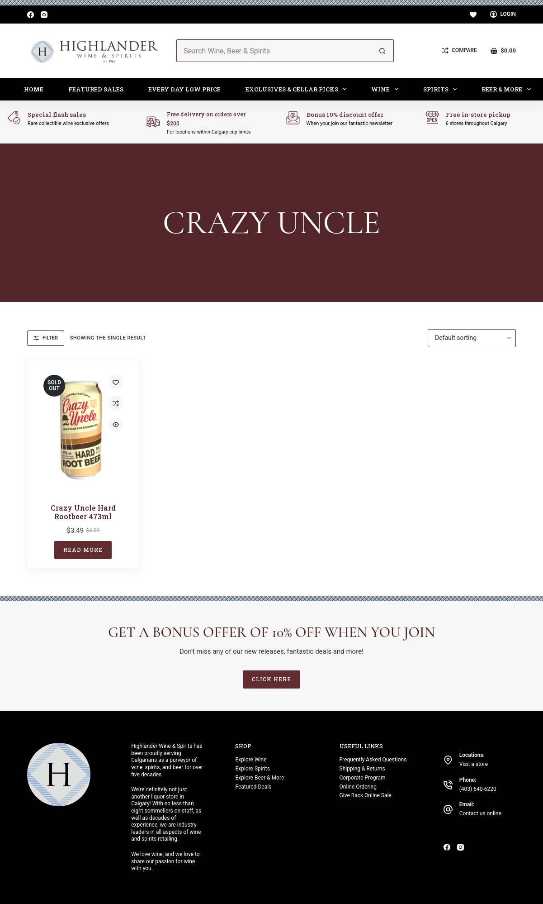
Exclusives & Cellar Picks (298, 89)
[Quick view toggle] (116, 424)
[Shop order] (472, 338)
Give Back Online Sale (366, 795)
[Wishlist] (473, 14)
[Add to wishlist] (116, 382)
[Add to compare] (116, 403)
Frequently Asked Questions (373, 759)
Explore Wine (250, 759)
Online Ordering (358, 787)
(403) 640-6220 (477, 789)
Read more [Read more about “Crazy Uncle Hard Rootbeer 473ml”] (83, 549)
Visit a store (473, 764)
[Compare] (459, 50)
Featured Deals (253, 787)
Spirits (442, 89)
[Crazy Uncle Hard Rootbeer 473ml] (83, 430)
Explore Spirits (252, 768)
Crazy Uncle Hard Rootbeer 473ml (83, 512)
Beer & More (508, 89)
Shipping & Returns (362, 768)
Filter (45, 338)
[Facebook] (30, 14)
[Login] (503, 14)
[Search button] (382, 50)
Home (33, 89)
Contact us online (480, 813)
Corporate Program (363, 778)
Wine (386, 89)
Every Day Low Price (184, 89)
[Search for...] (273, 50)
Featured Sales (95, 89)
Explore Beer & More (259, 778)
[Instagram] (44, 14)
